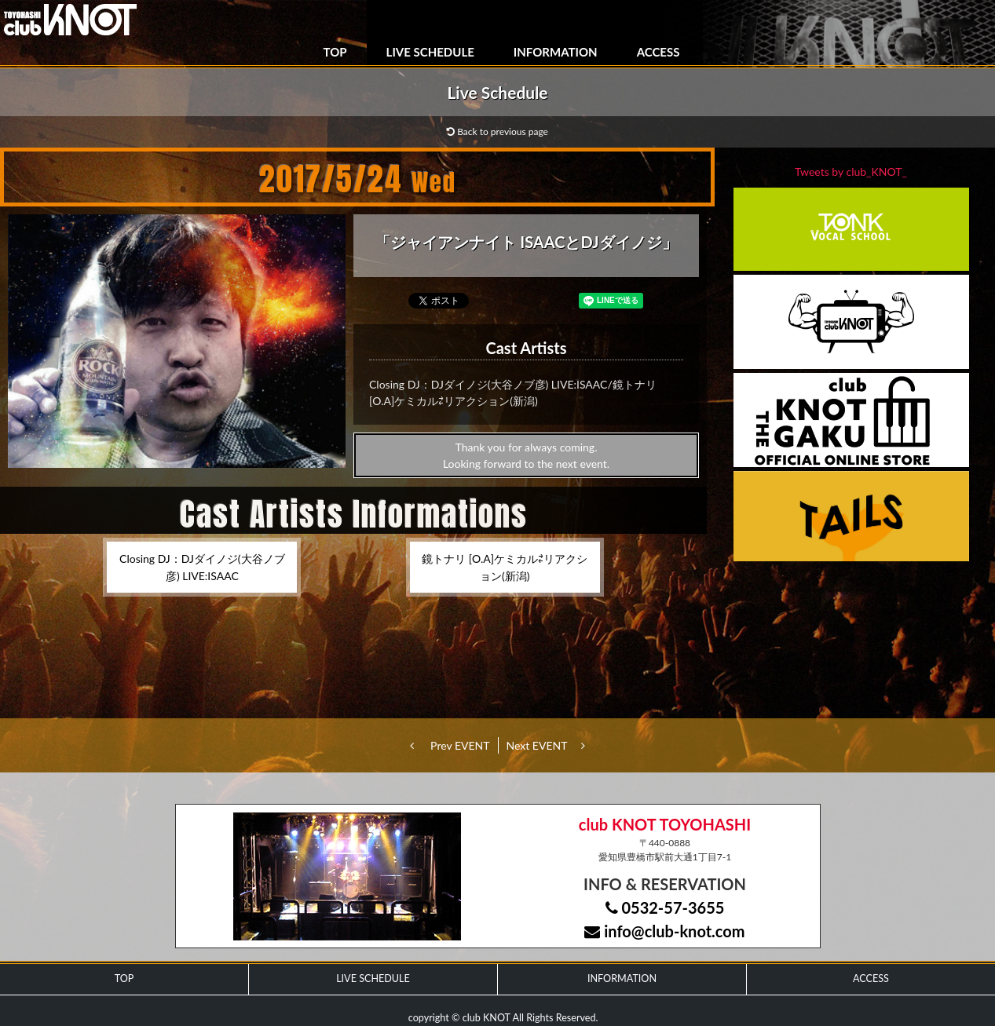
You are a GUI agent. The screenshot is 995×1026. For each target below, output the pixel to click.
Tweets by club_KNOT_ (851, 171)
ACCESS (658, 52)
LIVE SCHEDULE (430, 52)
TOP (335, 52)
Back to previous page (497, 131)
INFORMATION (556, 52)
